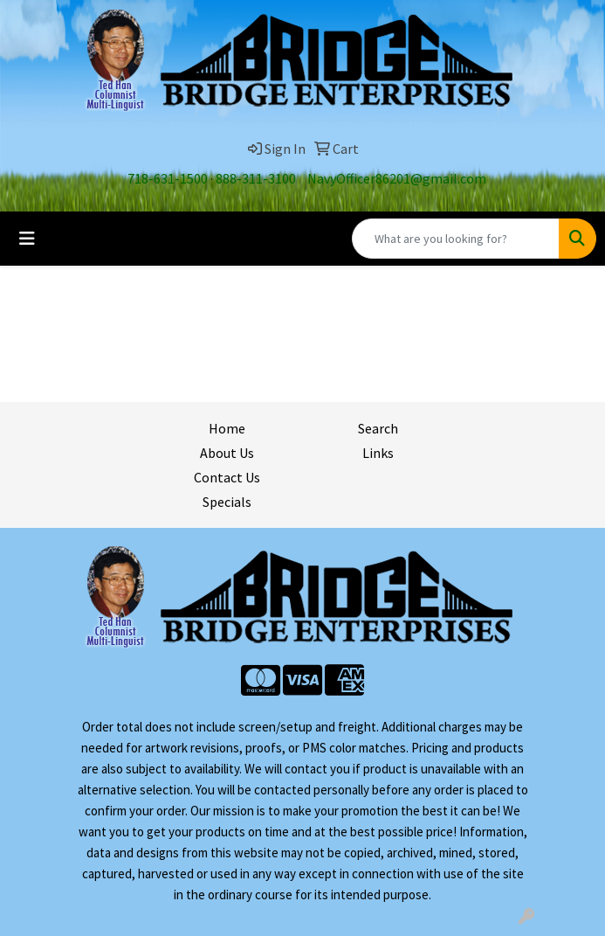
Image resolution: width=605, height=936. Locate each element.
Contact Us (227, 477)
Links (378, 452)
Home (227, 428)
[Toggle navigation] (27, 238)
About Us (227, 452)
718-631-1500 (167, 178)
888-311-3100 (256, 178)
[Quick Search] (456, 238)
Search (378, 428)
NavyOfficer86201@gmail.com (396, 178)
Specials (227, 501)
